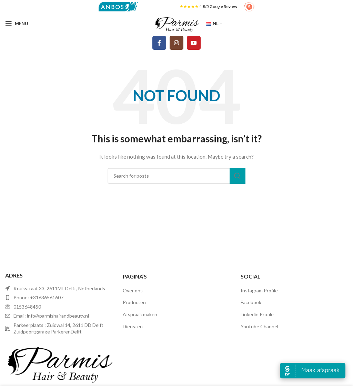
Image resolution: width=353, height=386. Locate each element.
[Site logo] (118, 6)
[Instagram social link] (176, 43)
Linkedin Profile (257, 314)
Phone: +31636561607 (38, 297)
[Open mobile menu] (17, 23)
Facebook (251, 302)
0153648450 (27, 307)
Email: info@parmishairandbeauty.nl (51, 316)
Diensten (133, 326)
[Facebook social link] (159, 43)
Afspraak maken (140, 314)
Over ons (133, 290)
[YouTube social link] (194, 43)
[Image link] (58, 362)
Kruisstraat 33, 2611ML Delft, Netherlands (59, 288)
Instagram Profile (259, 290)
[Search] (176, 176)
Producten (134, 302)
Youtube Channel (259, 326)
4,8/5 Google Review (218, 6)
